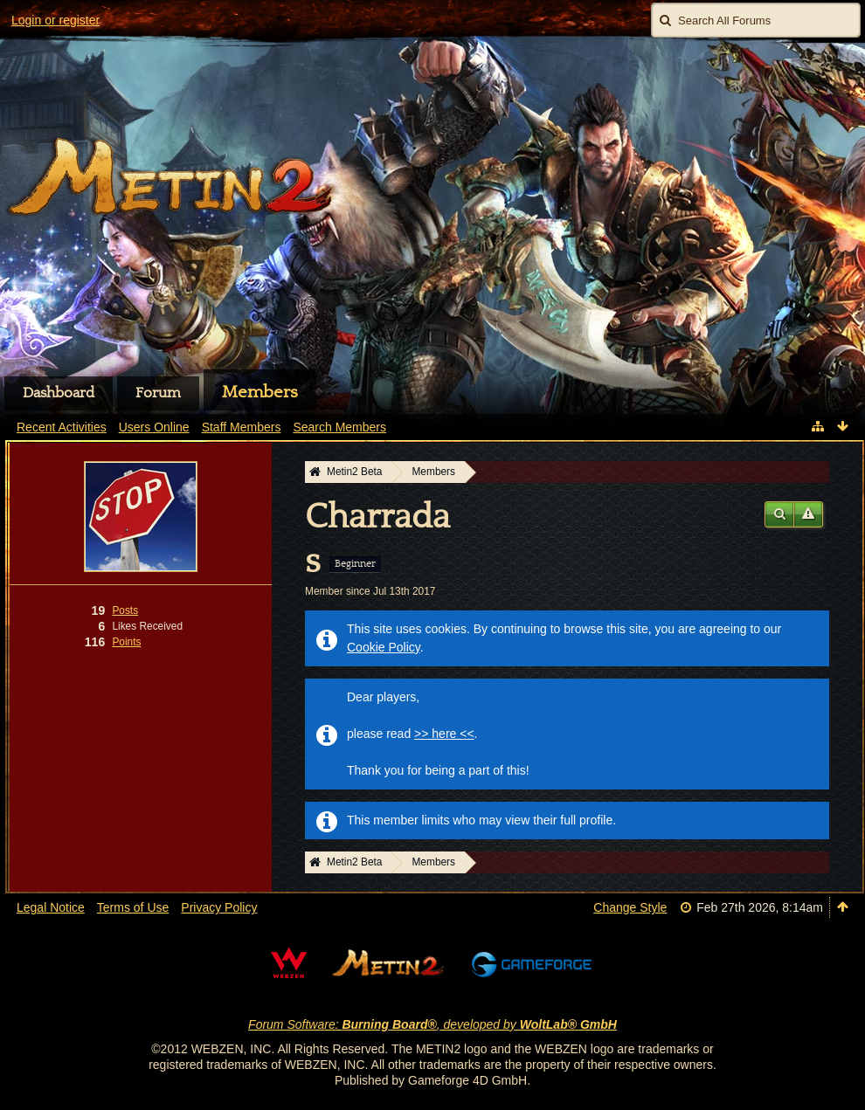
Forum (158, 393)
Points (126, 642)
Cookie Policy (383, 647)
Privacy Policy (219, 907)
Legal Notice (51, 907)
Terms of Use (133, 907)
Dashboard (58, 393)
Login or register (55, 20)
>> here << (444, 734)
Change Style (630, 907)
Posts (125, 610)
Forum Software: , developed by (432, 1024)
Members (260, 392)
